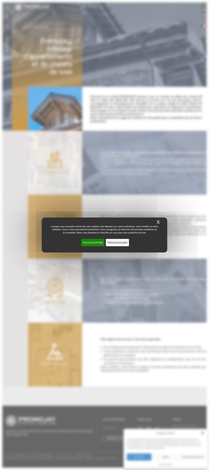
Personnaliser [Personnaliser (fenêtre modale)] (117, 242)
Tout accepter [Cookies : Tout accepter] (93, 242)
